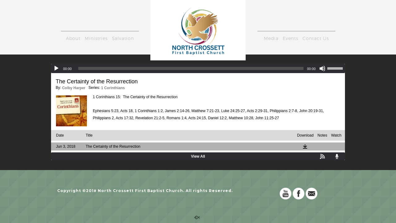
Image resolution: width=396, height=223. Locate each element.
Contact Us (316, 38)
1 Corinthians (113, 88)
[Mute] (322, 68)
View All (198, 156)
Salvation (123, 38)
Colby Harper (73, 88)
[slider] (191, 68)
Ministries (96, 38)
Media (271, 38)
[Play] (56, 68)
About (73, 38)
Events (290, 38)
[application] (198, 68)
